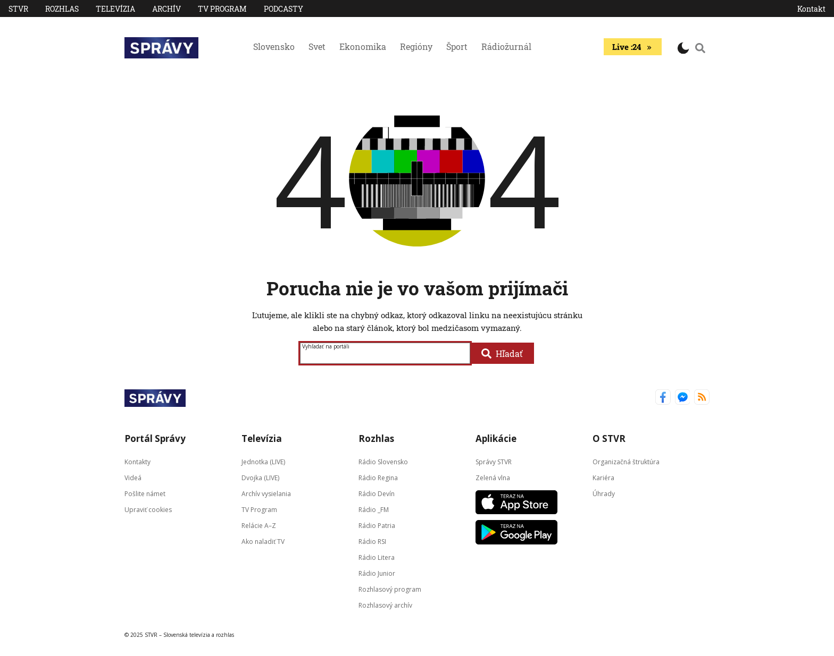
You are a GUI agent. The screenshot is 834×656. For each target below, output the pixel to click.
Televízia (115, 9)
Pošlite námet (144, 493)
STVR (18, 9)
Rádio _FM (373, 509)
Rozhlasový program (389, 589)
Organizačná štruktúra (626, 461)
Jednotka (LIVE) (263, 461)
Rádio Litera (376, 557)
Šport (457, 46)
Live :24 (632, 46)
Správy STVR (494, 461)
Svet (317, 46)
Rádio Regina (378, 477)
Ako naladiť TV (263, 541)
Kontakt (811, 9)
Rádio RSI (372, 541)
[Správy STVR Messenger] (682, 398)
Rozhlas (62, 9)
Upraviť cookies (148, 509)
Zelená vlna (493, 477)
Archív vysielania (266, 493)
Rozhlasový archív (385, 605)
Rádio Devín (376, 493)
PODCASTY (283, 9)
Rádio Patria (376, 525)
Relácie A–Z (258, 525)
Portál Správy (155, 438)
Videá (132, 477)
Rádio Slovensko (383, 461)
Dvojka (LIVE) (260, 477)
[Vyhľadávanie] (700, 48)
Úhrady (604, 493)
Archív (166, 9)
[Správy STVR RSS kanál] (702, 398)
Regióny (416, 46)
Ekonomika (362, 46)
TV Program (222, 9)
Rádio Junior (376, 573)
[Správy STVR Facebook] (663, 398)
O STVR (609, 438)
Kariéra (603, 477)
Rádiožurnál (506, 46)
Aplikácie (496, 438)
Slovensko (274, 46)
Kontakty (137, 461)
